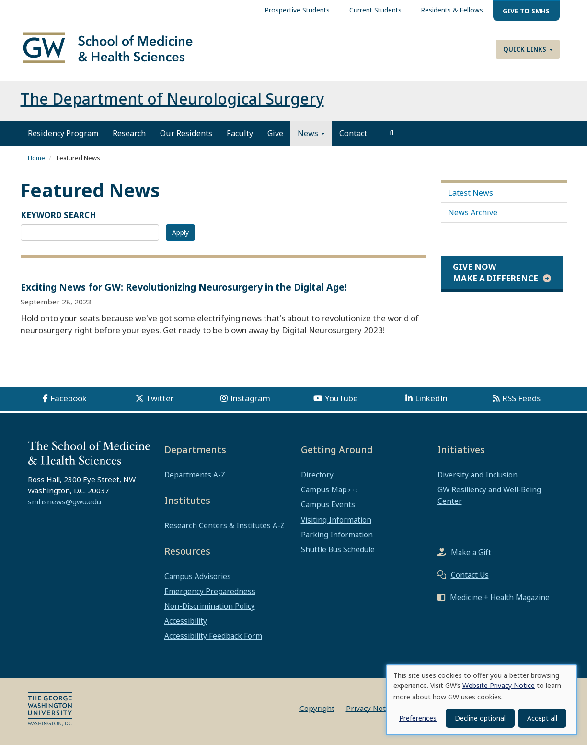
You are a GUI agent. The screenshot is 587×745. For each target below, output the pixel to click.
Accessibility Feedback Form (213, 635)
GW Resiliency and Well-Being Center (489, 495)
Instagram (250, 398)
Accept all (542, 717)
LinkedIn (431, 398)
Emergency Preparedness (209, 591)
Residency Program (63, 133)
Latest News (470, 192)
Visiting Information (336, 519)
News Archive (472, 212)
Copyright (316, 708)
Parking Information (337, 534)
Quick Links (528, 49)
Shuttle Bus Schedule (338, 549)
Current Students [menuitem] (375, 9)
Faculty (240, 133)
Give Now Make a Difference (495, 272)
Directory (317, 474)
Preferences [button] (418, 717)
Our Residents (186, 133)
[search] (392, 133)
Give (275, 133)
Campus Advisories (197, 576)
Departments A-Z (194, 474)
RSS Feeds (521, 398)
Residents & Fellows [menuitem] (452, 9)
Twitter (160, 398)
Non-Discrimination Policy (209, 606)
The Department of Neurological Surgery (172, 98)
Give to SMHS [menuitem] (526, 10)
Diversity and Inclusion (477, 474)
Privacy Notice (370, 708)
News (311, 133)
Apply (180, 232)
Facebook (68, 398)
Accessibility (185, 621)
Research (129, 133)
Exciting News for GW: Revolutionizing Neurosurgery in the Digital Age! (184, 286)
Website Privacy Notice (498, 685)
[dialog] (481, 699)
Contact (353, 133)
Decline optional (480, 717)
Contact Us (470, 575)
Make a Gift (471, 552)
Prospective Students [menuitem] (297, 9)
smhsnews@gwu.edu (64, 501)
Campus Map (324, 489)
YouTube (341, 398)
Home (36, 157)
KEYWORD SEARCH (58, 215)
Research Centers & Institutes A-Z (224, 525)
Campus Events (328, 504)
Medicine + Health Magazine (500, 597)
